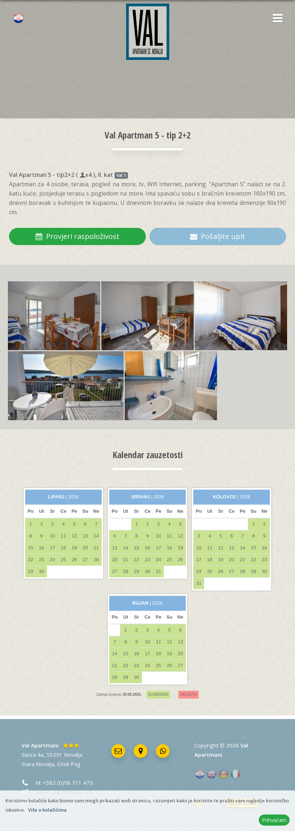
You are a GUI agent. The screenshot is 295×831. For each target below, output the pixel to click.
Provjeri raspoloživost (77, 236)
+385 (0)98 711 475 (68, 782)
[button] (275, 19)
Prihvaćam (274, 820)
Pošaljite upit (217, 236)
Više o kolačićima (47, 810)
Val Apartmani (40, 745)
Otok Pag (68, 763)
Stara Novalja (38, 763)
